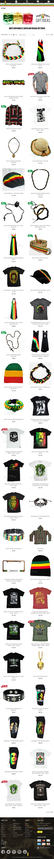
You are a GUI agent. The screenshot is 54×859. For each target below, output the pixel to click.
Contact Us (15, 836)
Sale (2, 838)
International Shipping (17, 827)
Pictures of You (28, 834)
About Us (27, 823)
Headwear (3, 829)
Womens (2, 825)
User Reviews (27, 836)
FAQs (14, 831)
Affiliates (26, 829)
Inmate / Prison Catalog (17, 834)
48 (13, 34)
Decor (2, 832)
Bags (2, 831)
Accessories (3, 834)
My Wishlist (3, 844)
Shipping (14, 825)
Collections (3, 836)
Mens (2, 823)
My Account (3, 842)
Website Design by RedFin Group (36, 857)
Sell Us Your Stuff (28, 827)
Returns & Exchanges (17, 829)
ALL (16, 34)
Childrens (2, 827)
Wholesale (27, 825)
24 (11, 34)
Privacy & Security (28, 831)
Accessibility (27, 832)
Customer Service (16, 823)
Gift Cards (15, 832)
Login (2, 840)
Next (51, 34)
